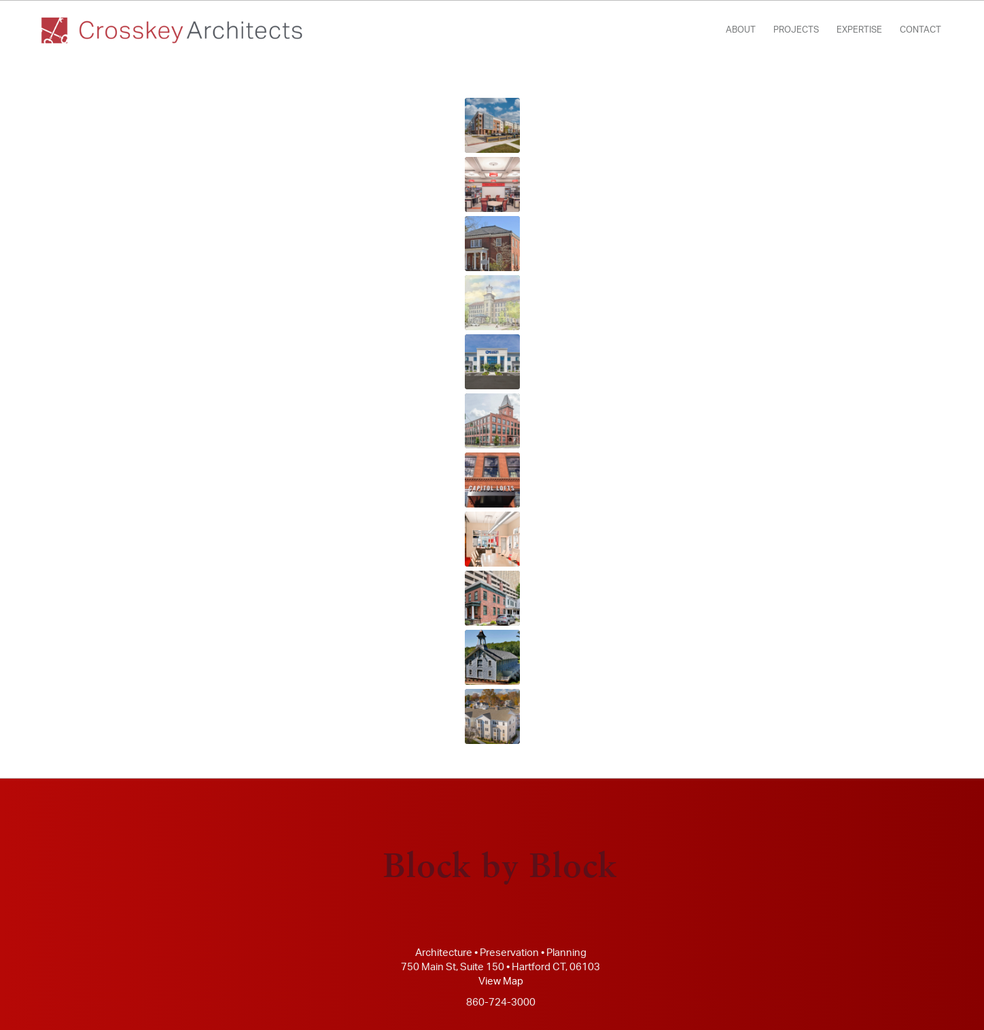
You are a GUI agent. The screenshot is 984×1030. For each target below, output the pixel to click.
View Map (500, 981)
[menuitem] (741, 30)
